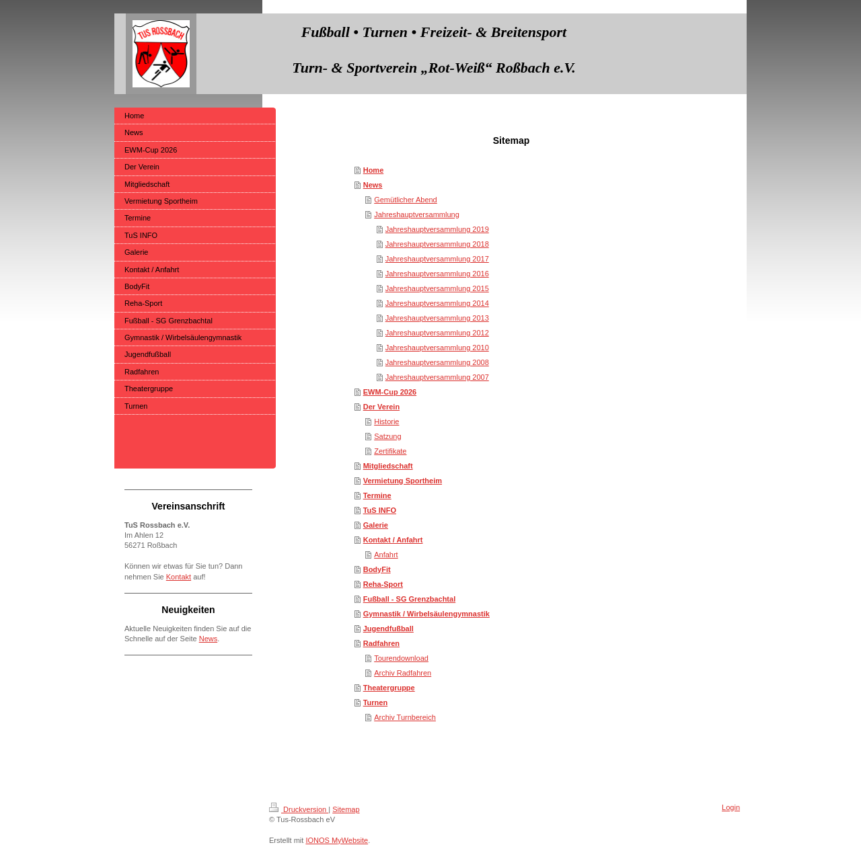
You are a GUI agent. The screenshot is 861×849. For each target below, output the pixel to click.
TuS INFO (379, 510)
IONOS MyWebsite (336, 840)
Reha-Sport (383, 584)
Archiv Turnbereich (405, 717)
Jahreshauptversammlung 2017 (437, 259)
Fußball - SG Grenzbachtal (409, 599)
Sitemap (345, 809)
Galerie (375, 525)
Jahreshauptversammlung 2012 (437, 333)
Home (373, 170)
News (373, 185)
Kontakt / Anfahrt (393, 540)
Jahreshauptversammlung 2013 (437, 318)
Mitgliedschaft (388, 466)
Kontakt (178, 577)
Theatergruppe (389, 688)
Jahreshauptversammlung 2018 (437, 244)
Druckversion (298, 809)
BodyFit (377, 569)
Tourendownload (401, 658)
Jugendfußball (388, 628)
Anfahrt (386, 555)
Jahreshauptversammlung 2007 (437, 377)
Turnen (375, 702)
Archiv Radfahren (402, 673)
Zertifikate (390, 451)
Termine (377, 495)
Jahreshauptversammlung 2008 (437, 362)
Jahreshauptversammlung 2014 (437, 303)
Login (731, 807)
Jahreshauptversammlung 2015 (437, 288)
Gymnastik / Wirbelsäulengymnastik (426, 614)
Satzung (387, 436)
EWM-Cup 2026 (389, 392)
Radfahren (381, 643)
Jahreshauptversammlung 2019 (437, 229)
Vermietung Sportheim (402, 481)
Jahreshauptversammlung (416, 214)
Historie (386, 421)
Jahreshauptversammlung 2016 (437, 274)
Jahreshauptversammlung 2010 (437, 347)
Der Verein (381, 407)
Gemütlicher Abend (405, 200)
